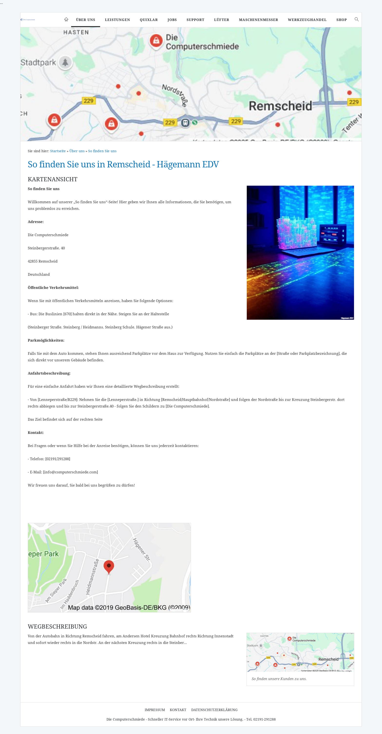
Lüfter (221, 19)
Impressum (155, 709)
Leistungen (117, 19)
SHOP (341, 19)
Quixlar (149, 19)
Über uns (85, 19)
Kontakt (178, 709)
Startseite (58, 151)
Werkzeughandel (307, 19)
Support (195, 19)
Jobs (172, 19)
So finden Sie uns (102, 151)
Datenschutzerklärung (214, 709)
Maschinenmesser (258, 19)
